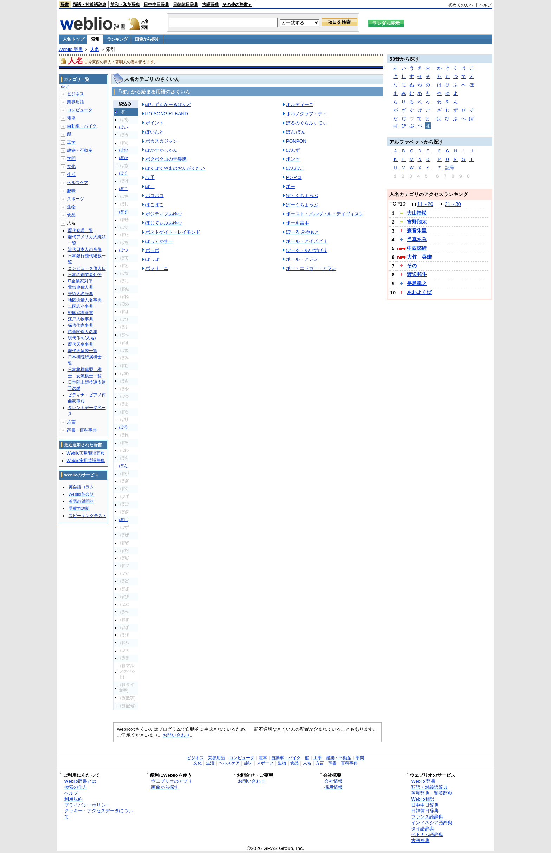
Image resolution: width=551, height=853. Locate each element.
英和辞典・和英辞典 (431, 793)
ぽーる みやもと (302, 232)
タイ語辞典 (422, 828)
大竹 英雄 (419, 257)
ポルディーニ (299, 104)
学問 (71, 158)
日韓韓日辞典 (185, 4)
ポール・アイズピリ (306, 241)
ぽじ (123, 519)
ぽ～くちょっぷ (302, 195)
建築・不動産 (79, 150)
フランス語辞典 (427, 816)
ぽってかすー (159, 241)
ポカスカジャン (161, 141)
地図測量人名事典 (85, 300)
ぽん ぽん (296, 132)
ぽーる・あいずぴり (306, 250)
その (412, 265)
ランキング (117, 39)
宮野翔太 (417, 221)
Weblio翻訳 (422, 799)
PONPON (296, 141)
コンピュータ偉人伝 (87, 268)
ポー (290, 186)
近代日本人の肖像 (85, 249)
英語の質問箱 (81, 501)
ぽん (123, 465)
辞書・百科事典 (82, 430)
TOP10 (397, 204)
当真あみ (417, 239)
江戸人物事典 (80, 319)
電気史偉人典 (80, 287)
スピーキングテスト (87, 515)
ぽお (123, 150)
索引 (95, 39)
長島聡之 (417, 283)
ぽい (123, 127)
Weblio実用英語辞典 (86, 460)
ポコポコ (154, 195)
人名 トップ (73, 39)
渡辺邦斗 (417, 274)
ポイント (154, 122)
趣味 (71, 190)
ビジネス (75, 93)
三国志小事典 (80, 306)
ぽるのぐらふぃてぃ (306, 122)
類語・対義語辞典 (89, 4)
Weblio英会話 (81, 494)
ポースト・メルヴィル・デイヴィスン (325, 213)
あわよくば (419, 292)
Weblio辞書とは (80, 781)
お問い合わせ (176, 735)
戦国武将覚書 (80, 312)
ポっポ (152, 250)
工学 (71, 142)
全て (65, 87)
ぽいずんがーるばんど (168, 104)
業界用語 (75, 101)
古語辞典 (210, 4)
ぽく (123, 173)
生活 (71, 174)
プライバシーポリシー (87, 805)
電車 (71, 118)
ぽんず (293, 150)
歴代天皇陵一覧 (82, 350)
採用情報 (333, 787)
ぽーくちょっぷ (302, 204)
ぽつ (123, 250)
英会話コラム (81, 486)
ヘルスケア (77, 182)
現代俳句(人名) (82, 338)
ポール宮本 (297, 223)
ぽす (123, 211)
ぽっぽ (152, 259)
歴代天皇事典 (80, 344)
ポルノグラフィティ (306, 113)
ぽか (123, 157)
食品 (71, 215)
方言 (71, 421)
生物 (71, 206)
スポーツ (75, 198)
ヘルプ (485, 4)
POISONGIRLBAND (166, 113)
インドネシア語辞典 (431, 822)
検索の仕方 (75, 787)
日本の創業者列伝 (85, 274)
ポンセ (293, 159)
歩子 (150, 177)
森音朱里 (417, 230)
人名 (94, 49)
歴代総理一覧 (80, 230)
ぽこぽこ (154, 204)
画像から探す (147, 39)
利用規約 (73, 799)
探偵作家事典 (80, 325)
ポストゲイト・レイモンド (172, 232)
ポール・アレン (302, 259)
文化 (71, 166)
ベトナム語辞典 (427, 834)
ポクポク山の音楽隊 (166, 159)
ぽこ (123, 188)
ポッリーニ (156, 268)
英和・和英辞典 (125, 4)
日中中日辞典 (156, 4)
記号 (449, 167)
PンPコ (294, 177)
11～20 (425, 204)
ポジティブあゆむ (163, 213)
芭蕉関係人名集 (82, 331)
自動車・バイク (82, 126)
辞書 (64, 4)
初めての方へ (460, 4)
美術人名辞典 (80, 293)
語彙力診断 (79, 508)
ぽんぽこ (295, 168)
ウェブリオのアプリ (171, 781)
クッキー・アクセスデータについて (98, 813)
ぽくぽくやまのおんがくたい (175, 168)
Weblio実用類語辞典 (86, 453)
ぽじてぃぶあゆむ (163, 223)
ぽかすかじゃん (161, 150)
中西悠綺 (417, 248)
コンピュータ (79, 110)
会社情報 (333, 781)
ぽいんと (154, 132)
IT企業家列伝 (80, 281)
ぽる (123, 427)
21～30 (453, 204)
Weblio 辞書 (71, 49)
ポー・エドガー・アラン (311, 268)
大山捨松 (417, 213)
